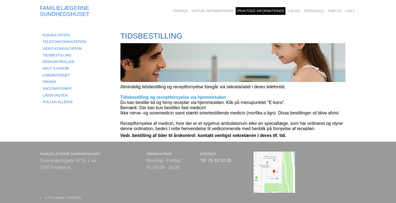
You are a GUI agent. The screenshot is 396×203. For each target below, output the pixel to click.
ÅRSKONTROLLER (58, 62)
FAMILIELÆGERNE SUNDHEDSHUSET (64, 11)
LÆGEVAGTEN (55, 95)
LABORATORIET (56, 75)
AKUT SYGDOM (56, 68)
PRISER (49, 82)
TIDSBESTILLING (57, 55)
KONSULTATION (56, 35)
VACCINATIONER (57, 88)
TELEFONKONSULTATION (64, 42)
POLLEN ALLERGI (58, 102)
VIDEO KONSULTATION (62, 48)
